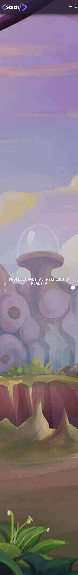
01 (5, 284)
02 (5, 291)
